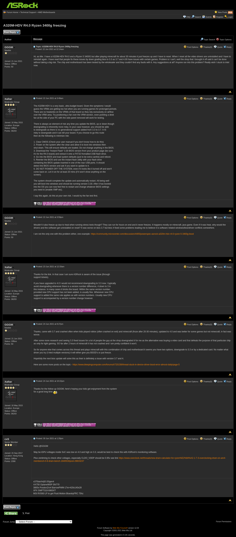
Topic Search (207, 40)
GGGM (9, 47)
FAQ (188, 17)
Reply (229, 47)
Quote (220, 47)
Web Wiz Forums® (120, 528)
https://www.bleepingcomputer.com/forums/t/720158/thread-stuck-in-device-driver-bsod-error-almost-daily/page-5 (126, 364)
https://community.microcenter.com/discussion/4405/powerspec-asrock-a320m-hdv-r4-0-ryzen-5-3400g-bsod (142, 234)
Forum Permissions (224, 522)
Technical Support (28, 12)
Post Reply (11, 32)
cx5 (7, 439)
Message (37, 39)
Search (198, 17)
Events (207, 17)
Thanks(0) (206, 47)
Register (219, 17)
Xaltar (9, 98)
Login (230, 17)
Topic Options (224, 40)
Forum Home (12, 12)
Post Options (191, 47)
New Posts (222, 12)
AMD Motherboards (46, 12)
